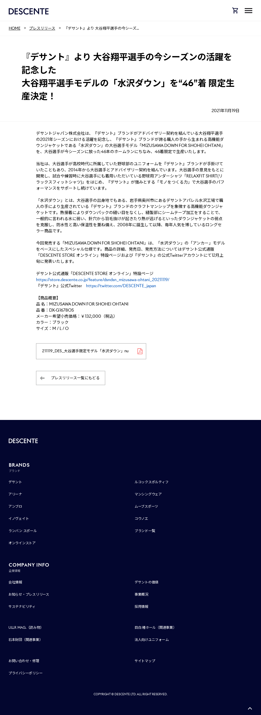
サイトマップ (145, 661)
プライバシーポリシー (25, 673)
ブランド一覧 (145, 531)
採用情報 (141, 606)
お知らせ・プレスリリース (28, 594)
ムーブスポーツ (146, 506)
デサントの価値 (146, 582)
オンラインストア (22, 543)
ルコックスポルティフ (152, 482)
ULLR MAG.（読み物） (26, 628)
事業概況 (141, 594)
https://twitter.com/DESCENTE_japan (121, 285)
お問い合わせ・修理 (23, 661)
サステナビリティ (21, 606)
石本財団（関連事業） (25, 640)
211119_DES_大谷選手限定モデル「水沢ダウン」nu (85, 351)
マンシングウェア (148, 494)
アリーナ (15, 494)
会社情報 (15, 582)
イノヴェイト (18, 519)
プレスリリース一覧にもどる (75, 378)
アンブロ (15, 506)
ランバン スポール (22, 531)
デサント (15, 482)
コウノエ (141, 519)
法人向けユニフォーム (152, 640)
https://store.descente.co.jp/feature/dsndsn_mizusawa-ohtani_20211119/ (102, 279)
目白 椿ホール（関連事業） (155, 628)
